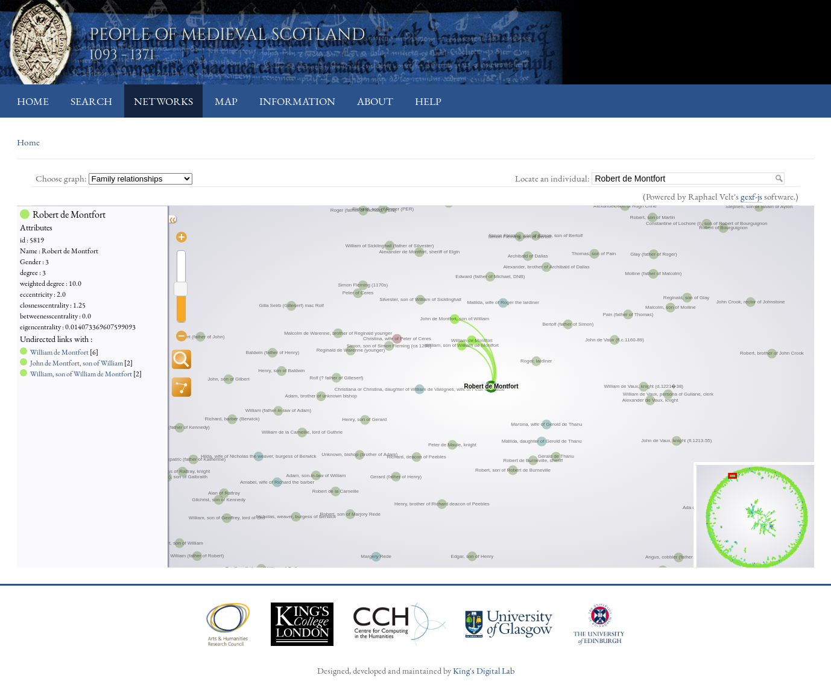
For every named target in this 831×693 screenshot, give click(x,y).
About (375, 101)
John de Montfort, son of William (76, 363)
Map (226, 101)
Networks (163, 101)
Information (297, 101)
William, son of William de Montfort (81, 374)
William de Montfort (59, 352)
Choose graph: (62, 178)
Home (33, 101)
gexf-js (751, 196)
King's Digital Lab (483, 670)
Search (91, 101)
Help (428, 101)
